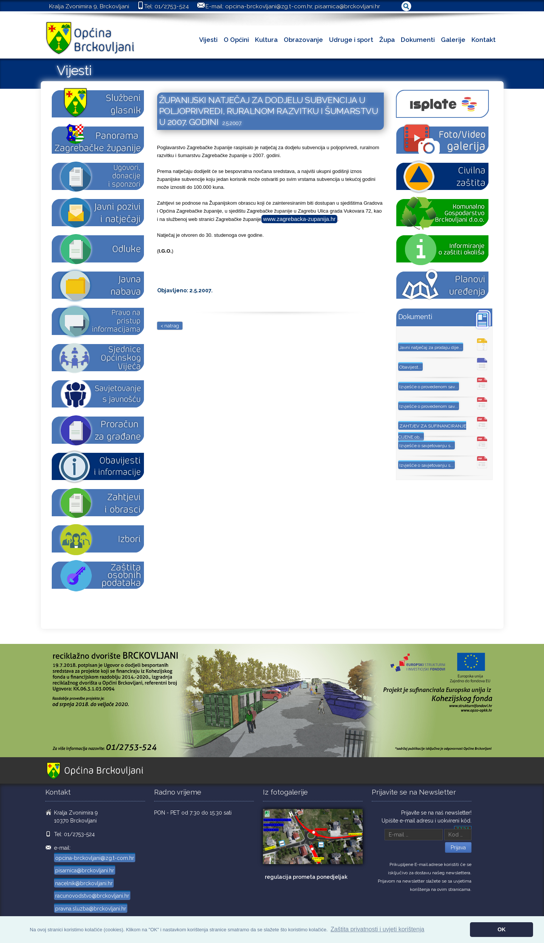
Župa (387, 39)
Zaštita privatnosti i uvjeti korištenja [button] (377, 929)
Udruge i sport (351, 39)
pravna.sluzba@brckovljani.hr (90, 909)
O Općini (236, 39)
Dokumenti (418, 39)
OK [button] (502, 929)
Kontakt (483, 39)
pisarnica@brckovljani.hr (347, 6)
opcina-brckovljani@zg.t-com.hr (268, 6)
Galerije (453, 39)
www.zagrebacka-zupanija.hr (299, 219)
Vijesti (208, 39)
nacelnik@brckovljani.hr (84, 883)
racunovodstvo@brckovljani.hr (92, 896)
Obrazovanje (303, 39)
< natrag (170, 326)
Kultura (266, 39)
